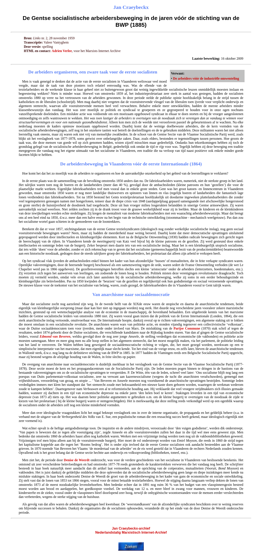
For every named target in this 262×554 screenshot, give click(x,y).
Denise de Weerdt (77, 460)
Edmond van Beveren (55, 336)
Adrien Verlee (62, 51)
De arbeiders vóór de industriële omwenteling (206, 78)
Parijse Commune (187, 328)
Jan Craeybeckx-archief (131, 528)
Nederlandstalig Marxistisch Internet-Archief (131, 532)
